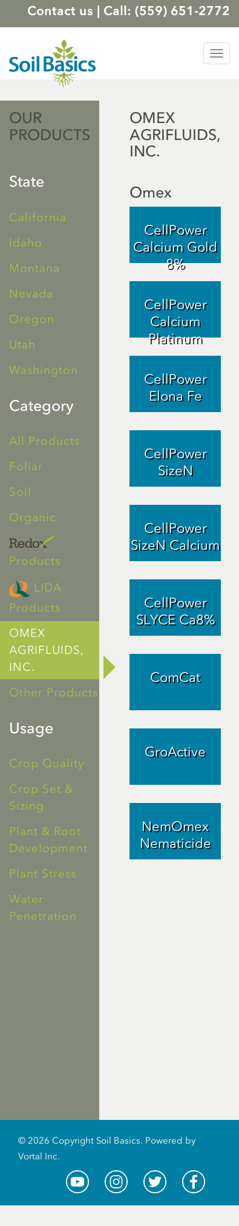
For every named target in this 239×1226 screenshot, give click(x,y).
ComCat (175, 677)
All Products (44, 441)
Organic (32, 517)
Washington (43, 370)
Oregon (31, 319)
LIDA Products (35, 596)
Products (35, 552)
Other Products (53, 692)
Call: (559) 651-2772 (166, 11)
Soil (20, 492)
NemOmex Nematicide (175, 834)
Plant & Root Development (48, 839)
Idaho (25, 243)
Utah (22, 344)
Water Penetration (43, 907)
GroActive (175, 752)
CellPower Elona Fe (175, 387)
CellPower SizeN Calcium (175, 536)
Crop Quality (46, 763)
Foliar (26, 466)
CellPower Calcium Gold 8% (175, 242)
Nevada (31, 294)
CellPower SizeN (175, 462)
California (38, 217)
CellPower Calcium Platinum (175, 317)
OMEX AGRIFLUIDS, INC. (46, 650)
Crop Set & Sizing (41, 797)
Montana (34, 268)
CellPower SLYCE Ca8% (175, 611)
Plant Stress (42, 874)
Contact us (60, 11)
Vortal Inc (37, 1156)
